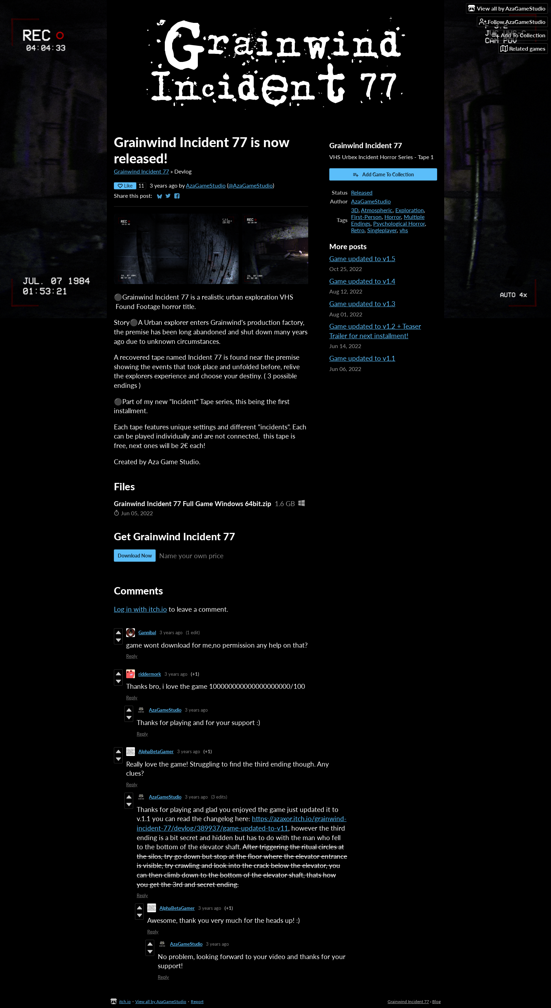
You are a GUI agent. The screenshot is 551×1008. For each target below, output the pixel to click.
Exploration (409, 210)
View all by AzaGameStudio (160, 1001)
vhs (404, 230)
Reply (131, 656)
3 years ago (171, 632)
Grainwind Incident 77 (141, 171)
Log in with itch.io (140, 609)
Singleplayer (382, 230)
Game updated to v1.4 (362, 281)
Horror (392, 216)
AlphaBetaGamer (156, 751)
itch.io (125, 1001)
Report (197, 1001)
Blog (436, 1001)
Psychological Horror (399, 223)
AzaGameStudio (206, 185)
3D (354, 210)
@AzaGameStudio (250, 185)
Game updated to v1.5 (362, 258)
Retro (357, 230)
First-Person (366, 216)
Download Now (135, 556)
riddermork (149, 674)
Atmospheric (377, 210)
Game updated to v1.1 (362, 358)
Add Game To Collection (383, 174)
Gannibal (147, 632)
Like (125, 186)
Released (361, 192)
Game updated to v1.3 (362, 304)
